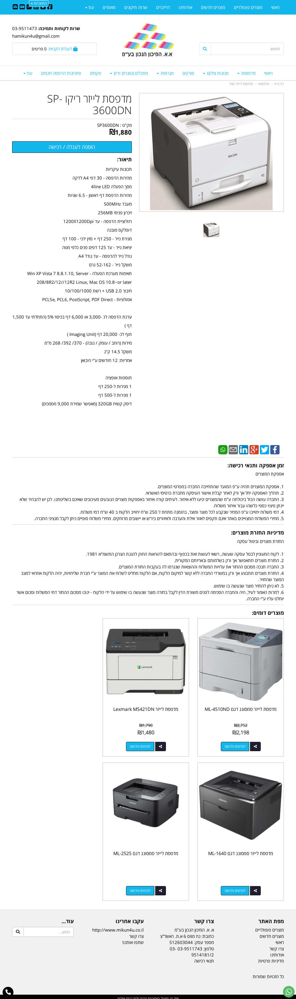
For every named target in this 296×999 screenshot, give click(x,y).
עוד (27, 73)
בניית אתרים (124, 995)
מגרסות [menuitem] (165, 73)
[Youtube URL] (22, 7)
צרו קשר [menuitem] (276, 945)
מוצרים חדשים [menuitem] (213, 7)
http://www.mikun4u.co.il (118, 927)
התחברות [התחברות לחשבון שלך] (39, 3)
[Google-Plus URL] (29, 7)
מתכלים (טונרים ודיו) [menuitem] (129, 73)
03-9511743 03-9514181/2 (192, 948)
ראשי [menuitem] (268, 73)
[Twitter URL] (43, 7)
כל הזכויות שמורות (268, 973)
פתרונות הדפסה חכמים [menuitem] (61, 73)
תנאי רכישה (204, 958)
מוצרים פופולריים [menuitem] (248, 7)
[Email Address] (15, 7)
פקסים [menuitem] (95, 73)
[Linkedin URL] (36, 7)
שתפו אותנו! (133, 939)
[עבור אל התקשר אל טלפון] (8, 992)
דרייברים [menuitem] (163, 7)
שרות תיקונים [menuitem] (135, 7)
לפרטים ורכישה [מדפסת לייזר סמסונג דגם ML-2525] (235, 887)
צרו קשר (136, 933)
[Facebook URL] (50, 7)
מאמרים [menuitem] (109, 7)
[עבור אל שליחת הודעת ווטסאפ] (289, 992)
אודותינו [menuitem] (185, 7)
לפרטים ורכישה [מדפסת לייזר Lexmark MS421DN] (142, 744)
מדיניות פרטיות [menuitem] (271, 958)
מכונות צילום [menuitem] (216, 73)
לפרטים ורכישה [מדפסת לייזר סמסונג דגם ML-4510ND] (235, 744)
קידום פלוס (139, 995)
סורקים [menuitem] (188, 73)
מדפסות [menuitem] (246, 73)
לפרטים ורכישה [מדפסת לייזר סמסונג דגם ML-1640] (48, 744)
